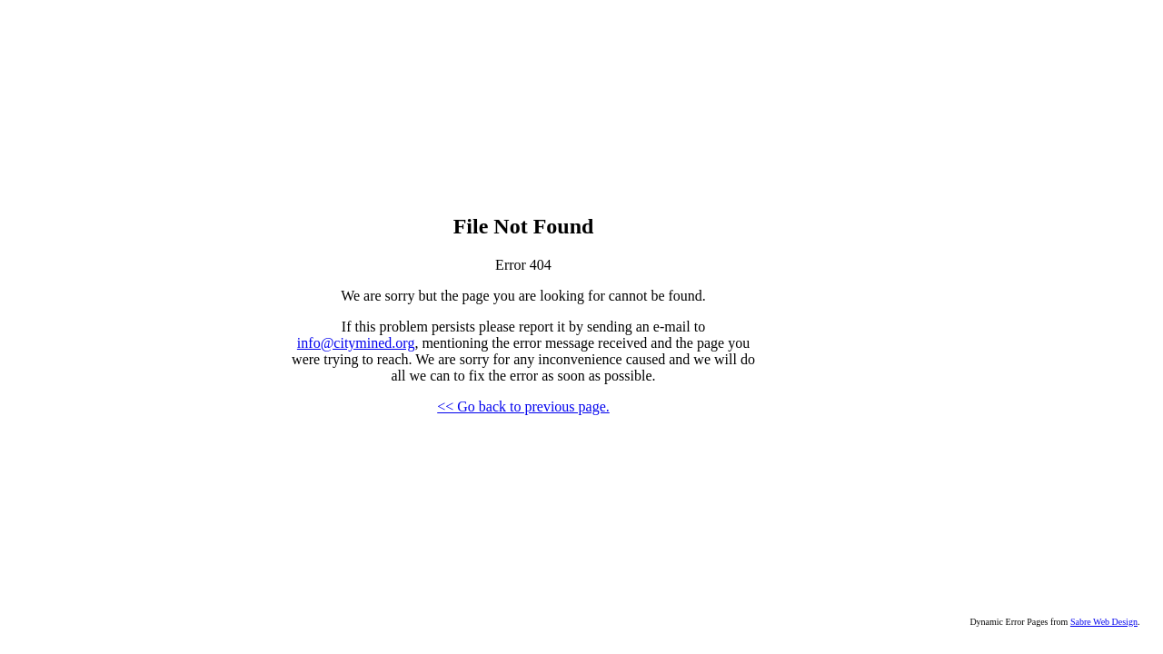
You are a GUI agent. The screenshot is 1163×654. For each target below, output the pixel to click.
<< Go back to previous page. (523, 406)
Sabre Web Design (1104, 622)
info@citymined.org (356, 343)
